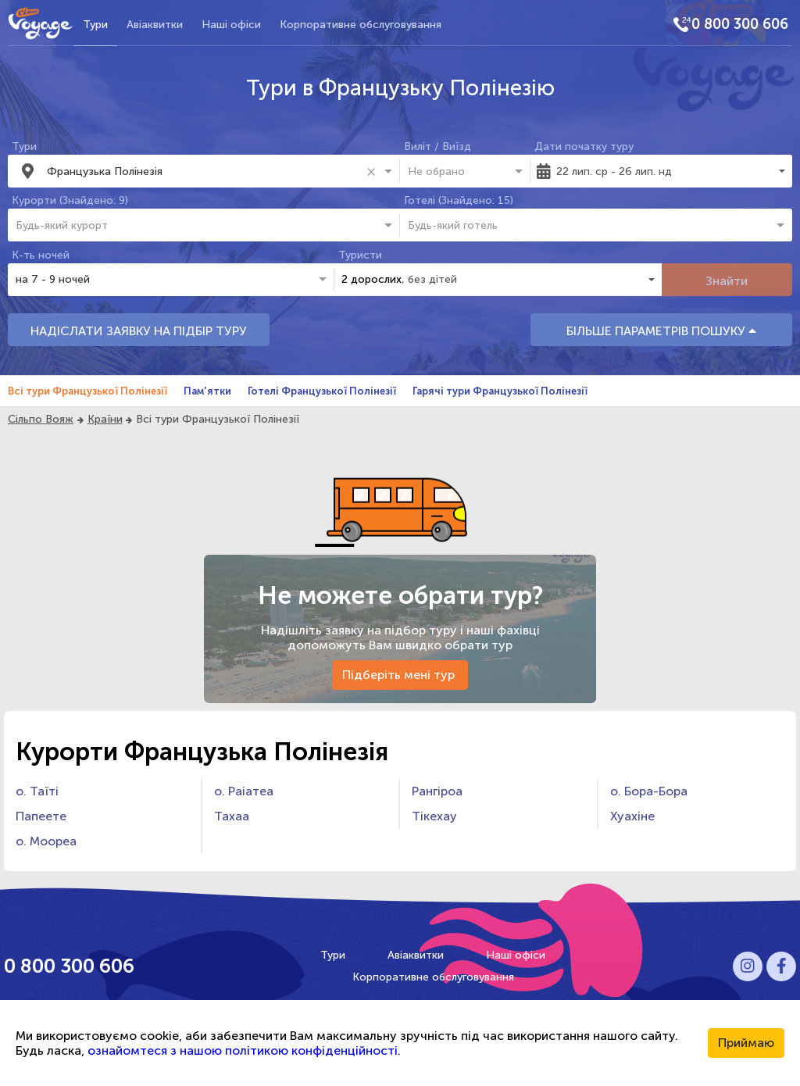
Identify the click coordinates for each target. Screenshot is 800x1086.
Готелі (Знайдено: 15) (458, 200)
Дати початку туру (584, 146)
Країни (105, 419)
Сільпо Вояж (40, 419)
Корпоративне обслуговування (360, 24)
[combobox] (204, 171)
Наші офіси (231, 24)
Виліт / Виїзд (437, 146)
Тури (95, 24)
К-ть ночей (41, 255)
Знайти (726, 280)
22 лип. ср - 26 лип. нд (614, 171)
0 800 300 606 (739, 24)
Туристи (360, 255)
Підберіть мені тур (400, 674)
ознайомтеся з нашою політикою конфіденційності (243, 1050)
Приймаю (746, 1042)
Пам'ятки (207, 391)
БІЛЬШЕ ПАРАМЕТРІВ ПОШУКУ (661, 330)
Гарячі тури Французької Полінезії (500, 391)
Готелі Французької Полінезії (322, 391)
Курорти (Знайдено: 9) (70, 200)
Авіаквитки (155, 24)
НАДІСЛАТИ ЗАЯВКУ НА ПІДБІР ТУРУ (138, 330)
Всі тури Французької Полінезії (87, 391)
